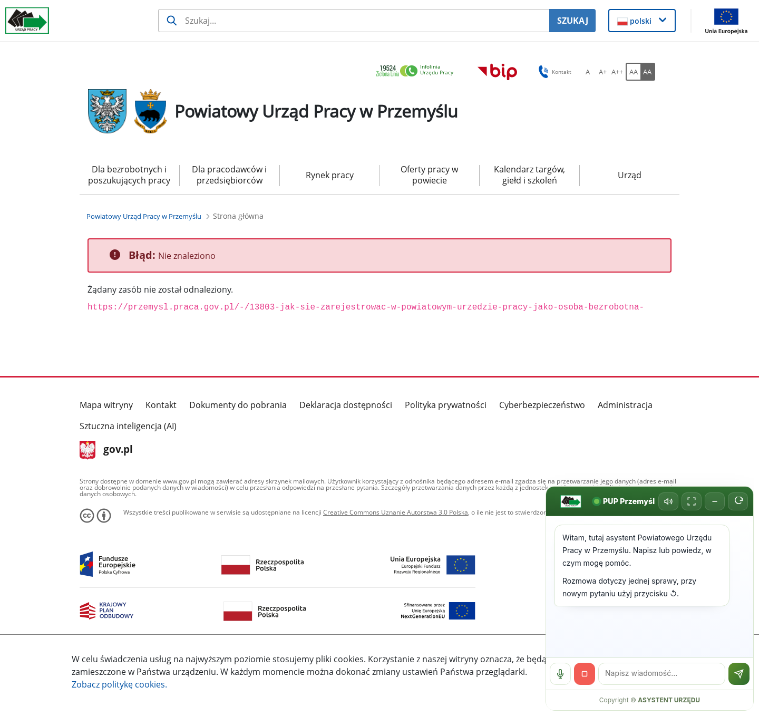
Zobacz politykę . (119, 684)
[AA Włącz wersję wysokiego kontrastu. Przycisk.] (647, 72)
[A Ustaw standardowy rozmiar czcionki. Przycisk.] (587, 71)
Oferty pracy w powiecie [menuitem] (429, 174)
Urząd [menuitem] (629, 175)
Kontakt (161, 405)
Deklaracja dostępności (345, 405)
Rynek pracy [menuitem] (330, 175)
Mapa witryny (106, 405)
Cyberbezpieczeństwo (542, 405)
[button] (642, 20)
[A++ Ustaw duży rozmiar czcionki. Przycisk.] (617, 71)
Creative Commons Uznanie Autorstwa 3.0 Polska (395, 512)
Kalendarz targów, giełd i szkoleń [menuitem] (529, 174)
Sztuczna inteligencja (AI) (128, 426)
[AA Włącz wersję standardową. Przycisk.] (633, 72)
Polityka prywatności (445, 405)
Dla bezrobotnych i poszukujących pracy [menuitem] (129, 174)
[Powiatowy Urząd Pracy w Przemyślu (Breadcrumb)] (143, 216)
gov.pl (106, 450)
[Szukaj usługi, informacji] (353, 20)
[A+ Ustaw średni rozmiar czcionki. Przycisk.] (602, 71)
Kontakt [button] (553, 71)
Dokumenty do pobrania (238, 405)
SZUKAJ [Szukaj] (572, 20)
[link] (417, 71)
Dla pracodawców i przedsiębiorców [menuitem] (229, 174)
